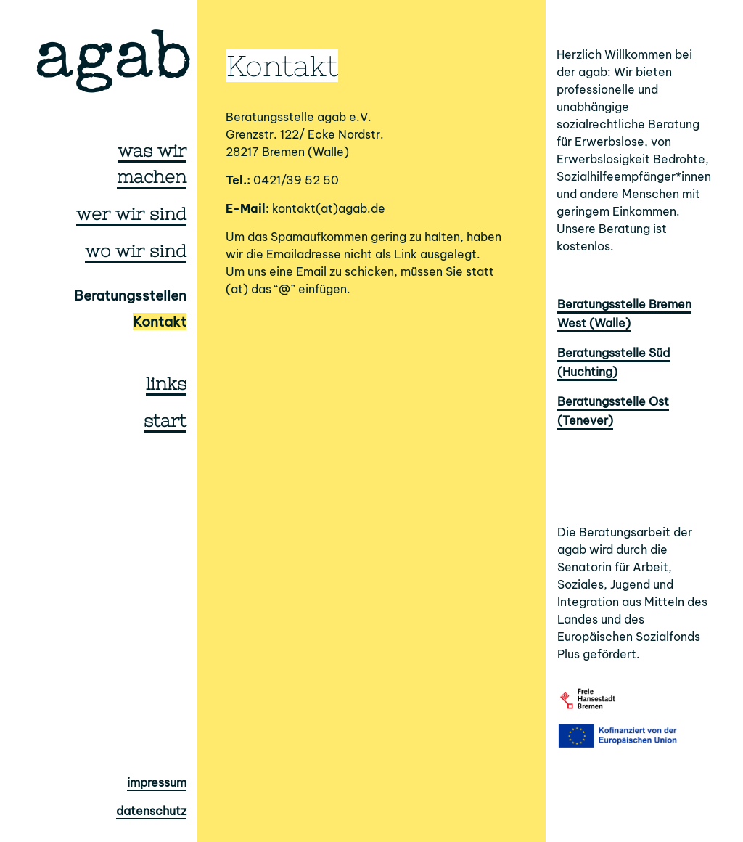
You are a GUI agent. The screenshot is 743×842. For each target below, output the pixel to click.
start (165, 420)
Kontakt (159, 321)
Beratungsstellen (130, 295)
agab (113, 63)
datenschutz (151, 811)
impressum (156, 782)
